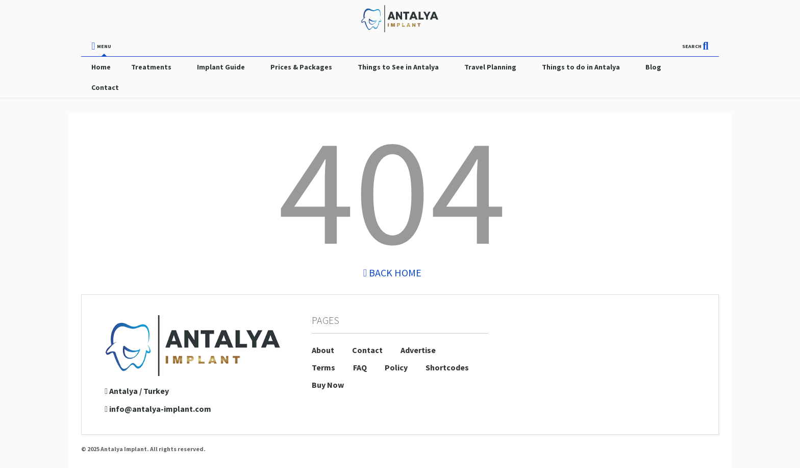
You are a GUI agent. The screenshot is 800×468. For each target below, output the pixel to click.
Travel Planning (490, 67)
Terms (323, 367)
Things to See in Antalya (398, 67)
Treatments (151, 67)
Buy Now (328, 385)
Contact (105, 87)
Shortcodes (447, 367)
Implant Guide (221, 67)
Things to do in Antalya (581, 67)
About (323, 350)
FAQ (360, 367)
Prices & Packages (301, 67)
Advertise (418, 350)
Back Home (392, 272)
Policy (396, 367)
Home (101, 67)
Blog (653, 67)
